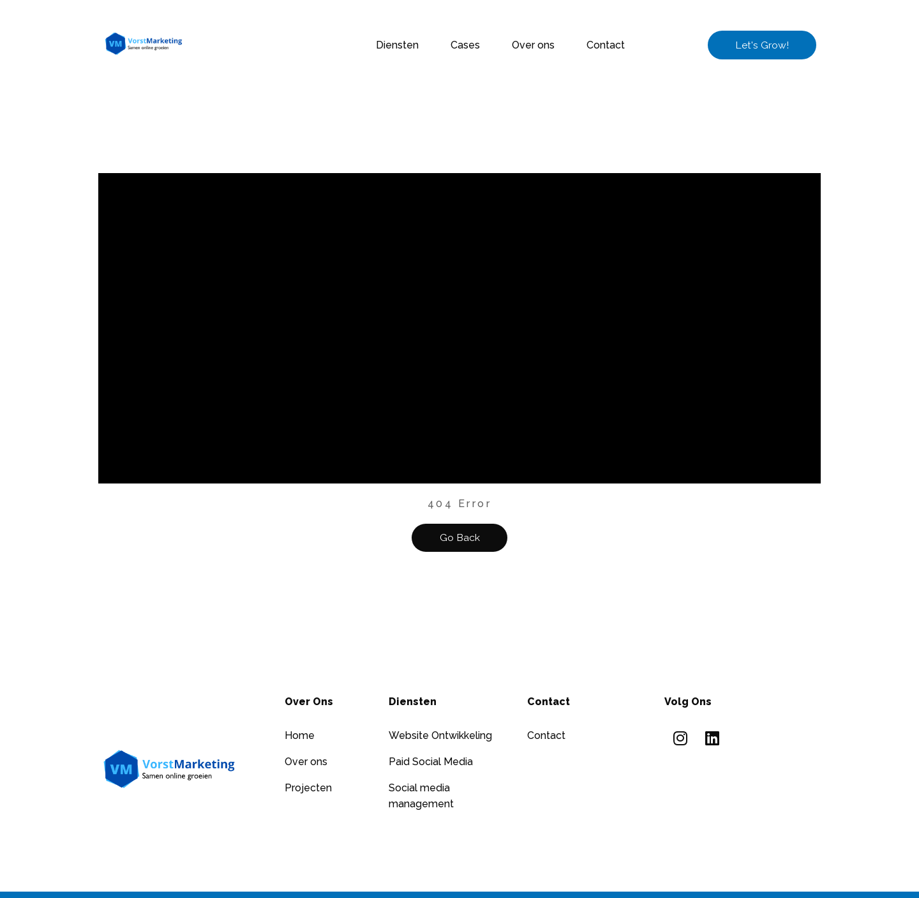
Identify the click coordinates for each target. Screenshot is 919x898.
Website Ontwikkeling (440, 735)
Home (300, 735)
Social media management (421, 796)
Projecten (308, 788)
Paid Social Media (431, 762)
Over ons (533, 45)
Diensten (397, 45)
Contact (606, 45)
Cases (465, 45)
